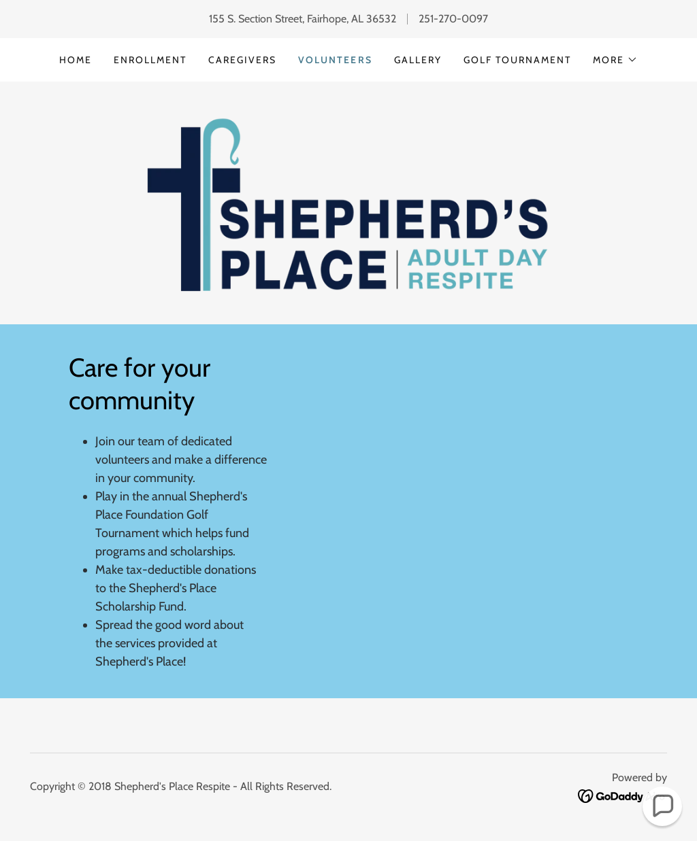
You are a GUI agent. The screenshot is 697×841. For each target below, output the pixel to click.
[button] (615, 60)
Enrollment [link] (150, 60)
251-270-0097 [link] (453, 18)
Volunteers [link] (335, 60)
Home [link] (75, 60)
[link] (348, 201)
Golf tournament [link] (517, 60)
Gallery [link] (418, 60)
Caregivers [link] (242, 60)
